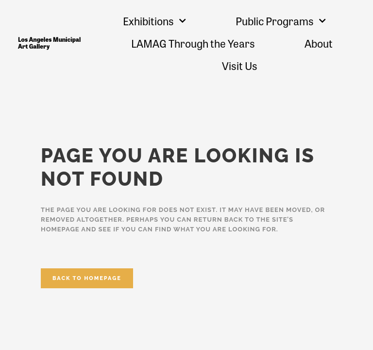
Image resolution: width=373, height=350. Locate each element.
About (319, 43)
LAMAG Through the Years (193, 43)
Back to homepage (86, 278)
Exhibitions (154, 20)
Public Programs (281, 20)
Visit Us (239, 65)
